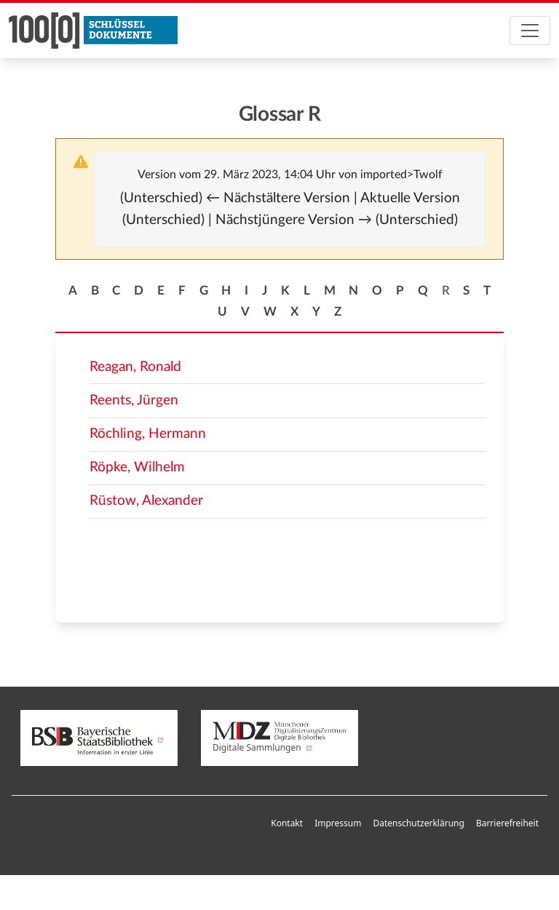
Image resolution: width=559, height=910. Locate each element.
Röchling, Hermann (148, 434)
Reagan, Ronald (135, 367)
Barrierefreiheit (507, 823)
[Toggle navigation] (530, 30)
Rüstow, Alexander (146, 501)
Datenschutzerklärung (418, 823)
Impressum (337, 823)
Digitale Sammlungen (279, 738)
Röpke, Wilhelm (137, 467)
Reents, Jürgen (134, 400)
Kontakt (287, 823)
